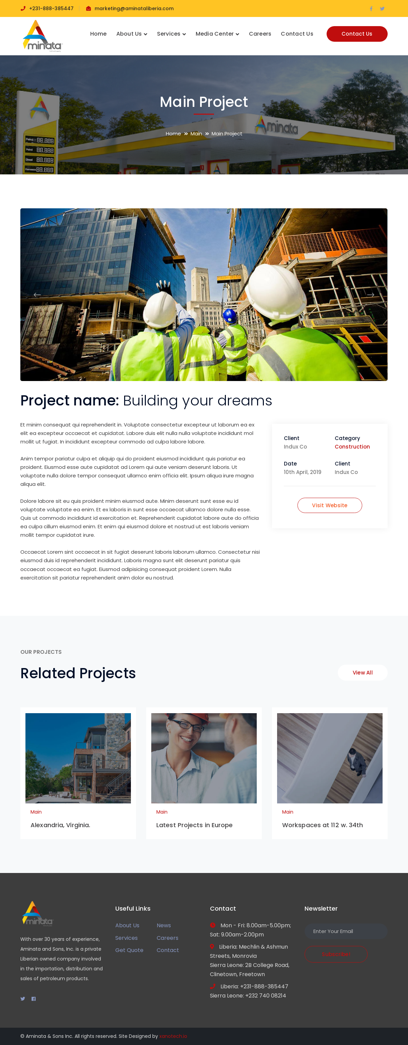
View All (363, 672)
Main (196, 133)
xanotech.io (173, 1036)
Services (126, 938)
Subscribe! (336, 954)
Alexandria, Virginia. (60, 825)
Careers (167, 938)
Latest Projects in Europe (194, 825)
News (164, 925)
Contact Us (357, 33)
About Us (127, 925)
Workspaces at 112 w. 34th (322, 825)
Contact (168, 950)
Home (173, 133)
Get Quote (129, 950)
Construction (352, 446)
